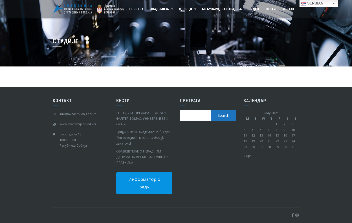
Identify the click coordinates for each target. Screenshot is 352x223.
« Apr (247, 156)
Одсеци (185, 9)
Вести (271, 9)
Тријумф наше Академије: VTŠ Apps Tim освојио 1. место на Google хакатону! (143, 137)
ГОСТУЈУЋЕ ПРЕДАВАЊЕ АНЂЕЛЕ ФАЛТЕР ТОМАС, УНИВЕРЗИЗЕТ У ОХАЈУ (142, 118)
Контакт (289, 9)
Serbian (312, 3)
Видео (254, 9)
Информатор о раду (144, 183)
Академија (159, 9)
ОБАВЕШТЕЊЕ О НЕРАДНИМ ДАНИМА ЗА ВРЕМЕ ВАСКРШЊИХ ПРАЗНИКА (142, 157)
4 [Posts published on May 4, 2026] (244, 130)
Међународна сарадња (222, 9)
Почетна (136, 9)
